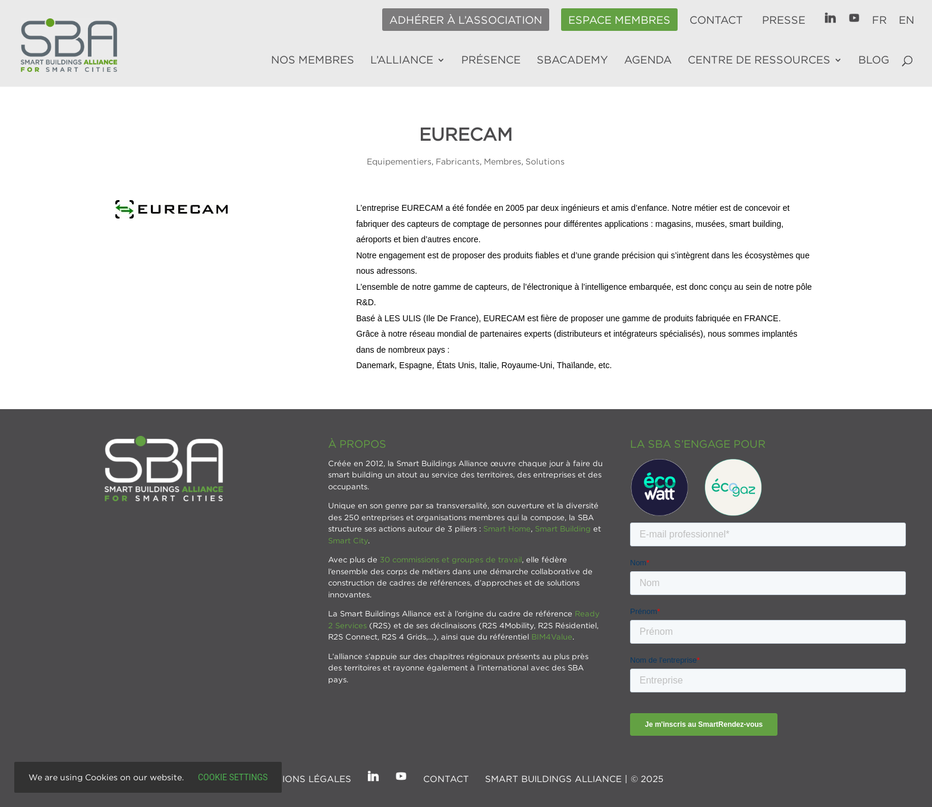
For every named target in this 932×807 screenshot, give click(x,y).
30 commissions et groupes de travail (451, 559)
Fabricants (458, 161)
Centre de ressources (759, 60)
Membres (502, 161)
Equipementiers (399, 161)
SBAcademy (572, 60)
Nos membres (312, 60)
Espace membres (619, 20)
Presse (783, 20)
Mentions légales (303, 778)
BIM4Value (551, 636)
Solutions (545, 161)
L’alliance (401, 60)
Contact (716, 20)
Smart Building (563, 528)
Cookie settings (232, 777)
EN (906, 20)
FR (879, 20)
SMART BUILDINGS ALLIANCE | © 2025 (574, 778)
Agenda (648, 60)
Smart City (348, 540)
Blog (873, 60)
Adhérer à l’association (465, 20)
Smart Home (507, 528)
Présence (491, 60)
